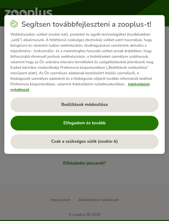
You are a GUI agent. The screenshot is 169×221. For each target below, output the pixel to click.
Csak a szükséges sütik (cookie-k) (84, 141)
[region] (84, 84)
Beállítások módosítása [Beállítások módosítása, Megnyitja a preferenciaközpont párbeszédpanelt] (84, 104)
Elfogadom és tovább (84, 123)
